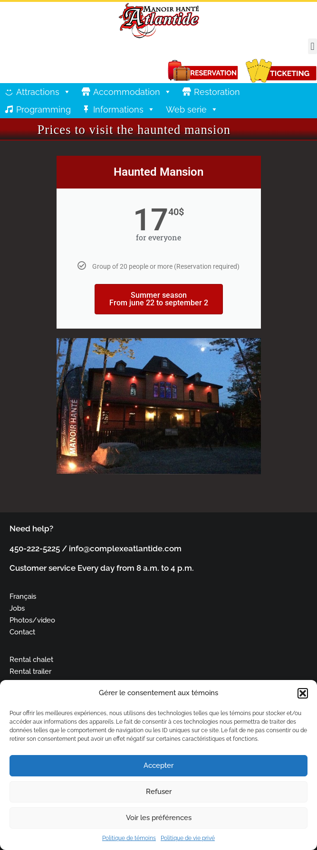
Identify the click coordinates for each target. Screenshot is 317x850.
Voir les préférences (159, 817)
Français (23, 596)
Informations (124, 109)
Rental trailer (30, 671)
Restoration (217, 92)
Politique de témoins (129, 838)
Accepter (158, 765)
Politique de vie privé (188, 838)
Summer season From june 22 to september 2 (158, 299)
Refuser (159, 791)
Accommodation (132, 92)
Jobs (17, 608)
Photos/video (32, 620)
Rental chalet (31, 659)
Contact (22, 632)
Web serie (192, 109)
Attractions (43, 92)
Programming (43, 109)
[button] (302, 693)
